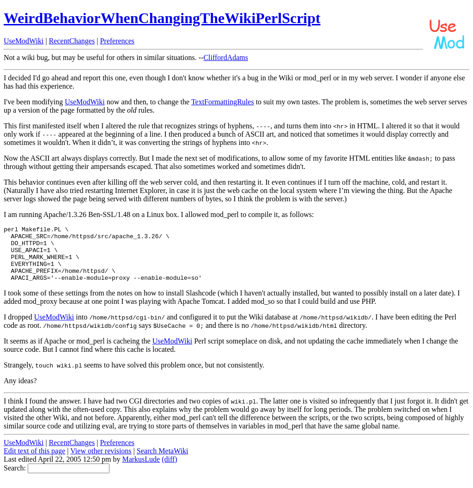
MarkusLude (141, 470)
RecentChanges (72, 41)
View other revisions (100, 462)
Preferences (117, 41)
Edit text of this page (34, 462)
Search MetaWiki (162, 462)
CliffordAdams (225, 57)
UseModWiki (23, 41)
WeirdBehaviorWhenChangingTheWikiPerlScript (162, 18)
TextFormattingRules (222, 102)
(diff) (169, 470)
